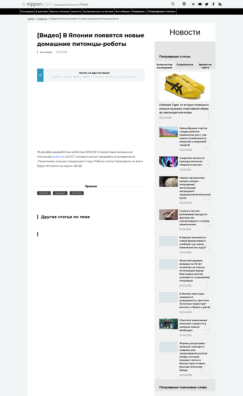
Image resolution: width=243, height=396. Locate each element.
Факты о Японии (59, 11)
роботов (58, 156)
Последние (27, 11)
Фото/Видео (122, 11)
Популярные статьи (162, 11)
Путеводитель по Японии (98, 11)
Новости (76, 11)
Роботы (43, 193)
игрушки (60, 193)
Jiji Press (76, 193)
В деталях (42, 11)
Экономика (45, 52)
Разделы (139, 11)
